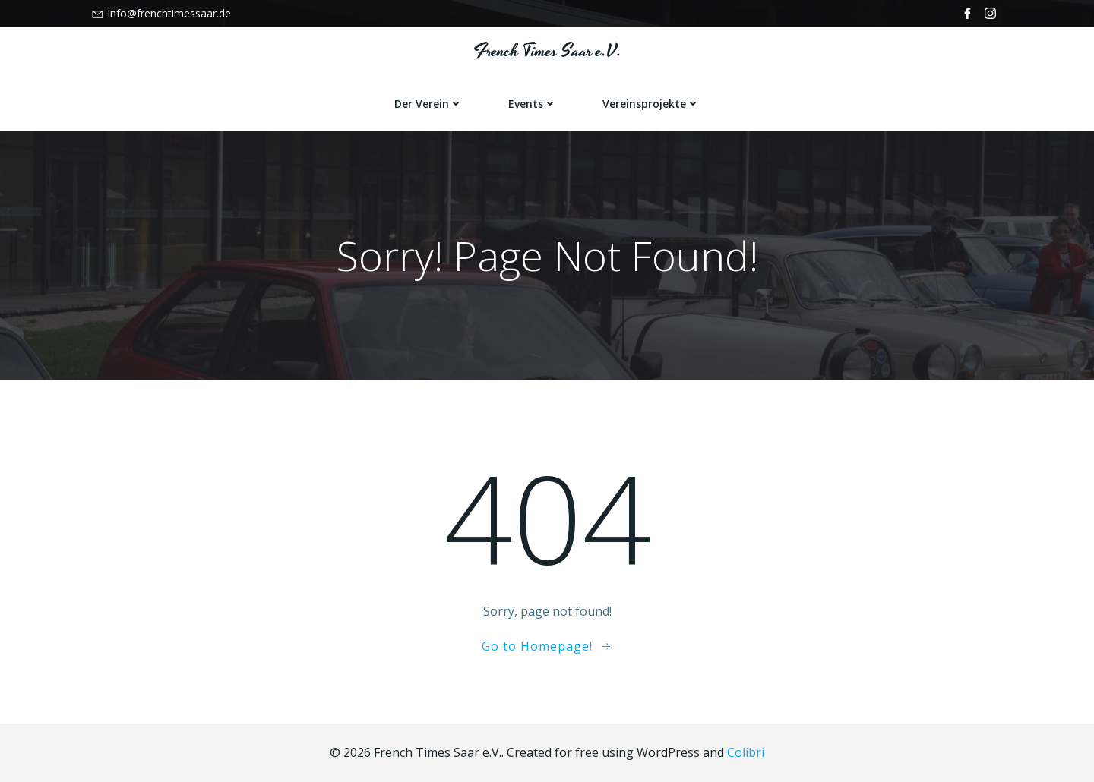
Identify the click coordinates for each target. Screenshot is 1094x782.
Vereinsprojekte (651, 103)
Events (532, 103)
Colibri (745, 752)
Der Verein (428, 103)
